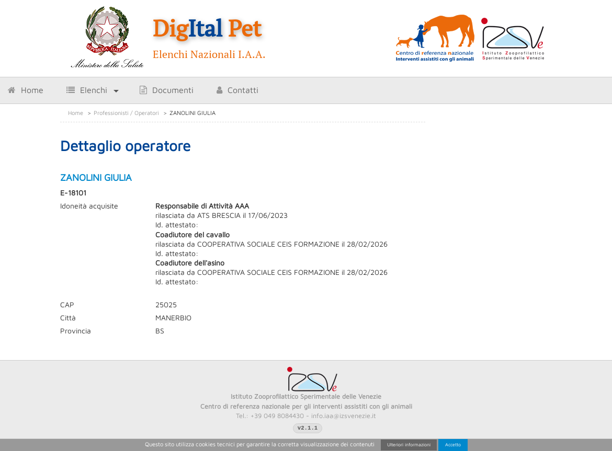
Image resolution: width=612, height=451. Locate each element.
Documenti (167, 90)
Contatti (237, 90)
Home (25, 90)
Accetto (453, 444)
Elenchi (86, 90)
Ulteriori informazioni (408, 444)
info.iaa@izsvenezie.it (343, 416)
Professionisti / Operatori (126, 112)
